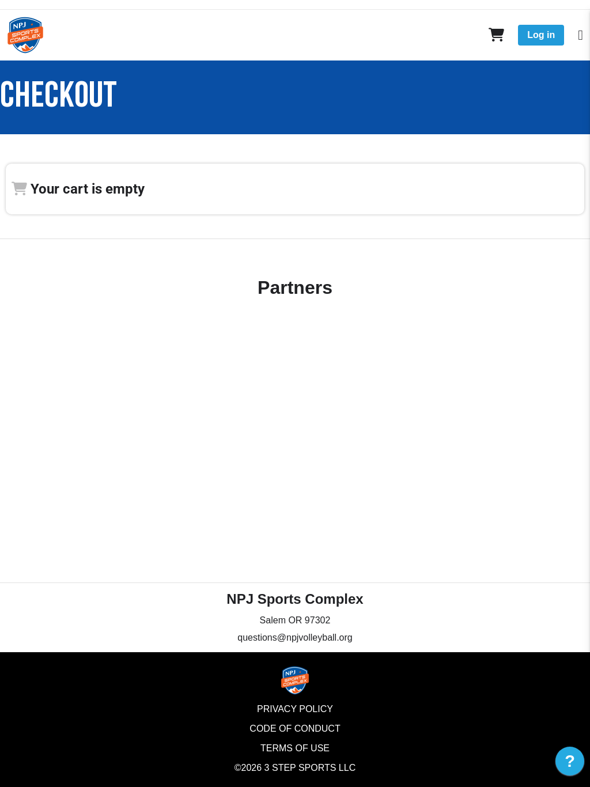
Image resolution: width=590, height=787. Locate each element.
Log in (541, 35)
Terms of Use (295, 748)
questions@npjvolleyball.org (294, 637)
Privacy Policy (295, 709)
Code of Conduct (294, 728)
